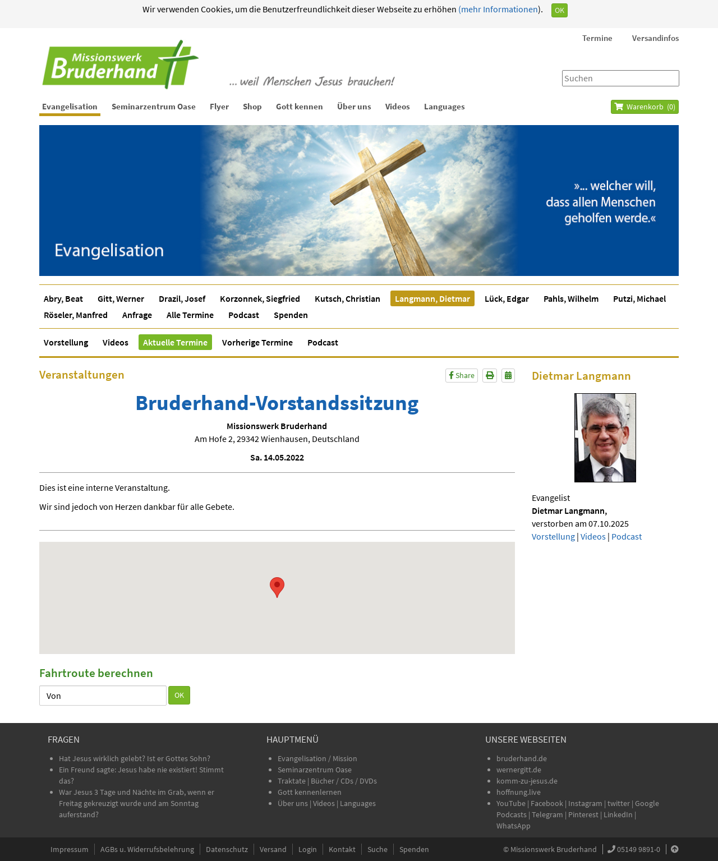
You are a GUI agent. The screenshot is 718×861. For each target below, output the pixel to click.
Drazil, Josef (182, 298)
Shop (252, 106)
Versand (273, 849)
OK (559, 10)
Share (462, 375)
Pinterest (583, 814)
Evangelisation (70, 106)
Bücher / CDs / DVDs (344, 781)
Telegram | (550, 814)
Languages (444, 106)
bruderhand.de (521, 758)
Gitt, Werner (121, 298)
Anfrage (137, 314)
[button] (277, 587)
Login (307, 849)
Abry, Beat (63, 298)
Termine (597, 38)
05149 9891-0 (638, 849)
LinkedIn (618, 814)
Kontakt (342, 849)
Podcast (243, 314)
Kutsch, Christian (347, 298)
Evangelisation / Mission (317, 758)
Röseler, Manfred (76, 314)
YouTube (511, 803)
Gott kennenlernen (310, 792)
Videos (397, 106)
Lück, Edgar (507, 298)
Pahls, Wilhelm (571, 298)
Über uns (354, 106)
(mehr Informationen (497, 9)
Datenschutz (227, 849)
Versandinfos (655, 38)
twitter (618, 803)
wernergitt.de (518, 770)
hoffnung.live (518, 792)
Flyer (219, 106)
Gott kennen (299, 106)
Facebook (547, 803)
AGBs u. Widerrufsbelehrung (147, 849)
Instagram (585, 803)
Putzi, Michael (639, 298)
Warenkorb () (644, 107)
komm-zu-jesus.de (527, 781)
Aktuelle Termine (175, 342)
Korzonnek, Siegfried (260, 298)
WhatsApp (513, 826)
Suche (377, 849)
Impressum (69, 849)
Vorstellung (66, 342)
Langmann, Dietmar (432, 298)
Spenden (291, 314)
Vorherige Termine (257, 342)
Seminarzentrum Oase (154, 106)
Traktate (292, 781)
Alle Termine (190, 314)
